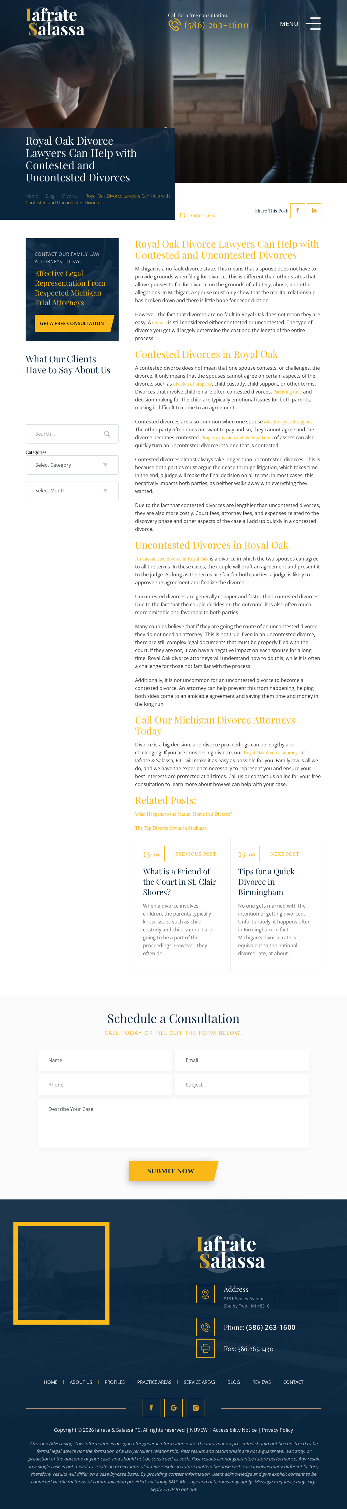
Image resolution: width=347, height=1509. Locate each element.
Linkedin (314, 210)
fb (151, 1408)
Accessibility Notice (235, 1430)
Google (173, 1408)
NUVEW (199, 1430)
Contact (293, 1382)
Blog (233, 1382)
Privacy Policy (277, 1430)
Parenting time (287, 391)
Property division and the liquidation (237, 437)
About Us (81, 1382)
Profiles (115, 1382)
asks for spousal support (287, 421)
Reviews (261, 1382)
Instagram (196, 1408)
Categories (36, 452)
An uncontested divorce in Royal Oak (172, 558)
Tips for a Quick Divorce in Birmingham (266, 881)
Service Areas (199, 1382)
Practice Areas (154, 1382)
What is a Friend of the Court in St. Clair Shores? (179, 881)
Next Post (284, 854)
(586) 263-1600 (216, 24)
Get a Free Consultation (72, 323)
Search (107, 434)
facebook (297, 210)
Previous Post (195, 854)
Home (50, 1382)
